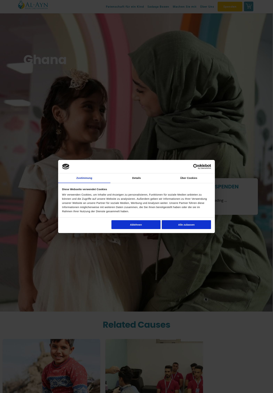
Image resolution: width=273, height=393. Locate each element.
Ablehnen (136, 224)
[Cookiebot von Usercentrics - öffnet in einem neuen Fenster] (196, 166)
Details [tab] (136, 177)
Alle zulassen (186, 224)
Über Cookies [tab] (188, 177)
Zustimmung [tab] (84, 177)
